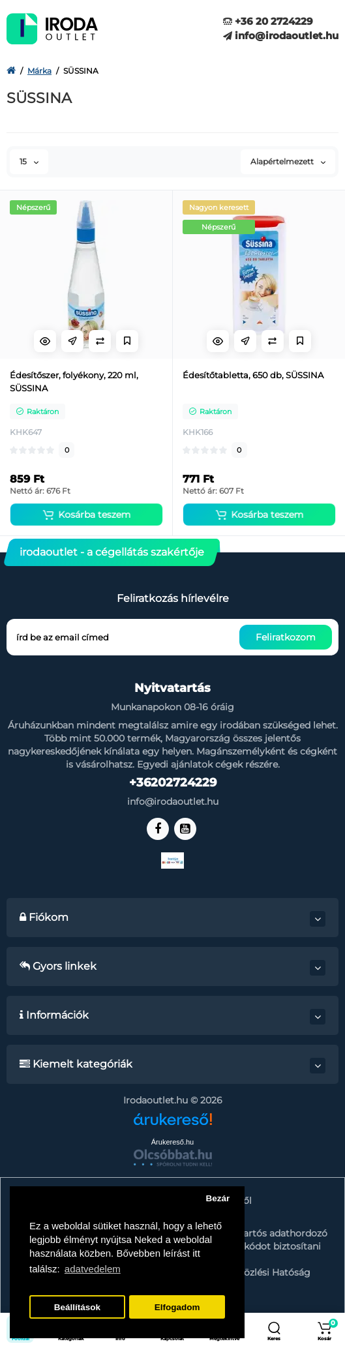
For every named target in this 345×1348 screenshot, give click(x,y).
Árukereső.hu (172, 1142)
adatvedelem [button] (93, 1268)
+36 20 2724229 (268, 21)
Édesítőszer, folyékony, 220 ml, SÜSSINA (74, 381)
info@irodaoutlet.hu (280, 35)
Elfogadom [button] (177, 1307)
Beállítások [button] (77, 1307)
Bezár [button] (217, 1198)
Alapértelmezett (287, 161)
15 (29, 161)
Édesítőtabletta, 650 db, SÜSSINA (253, 375)
